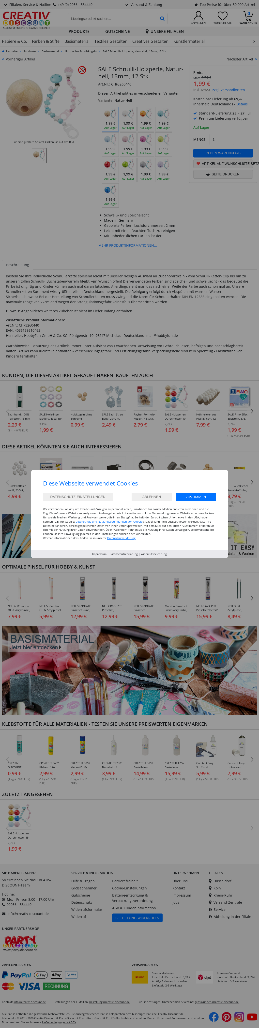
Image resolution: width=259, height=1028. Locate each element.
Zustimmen (196, 497)
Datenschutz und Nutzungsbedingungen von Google (109, 521)
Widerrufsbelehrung (154, 554)
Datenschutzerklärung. (121, 538)
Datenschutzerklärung (123, 554)
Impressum (99, 554)
